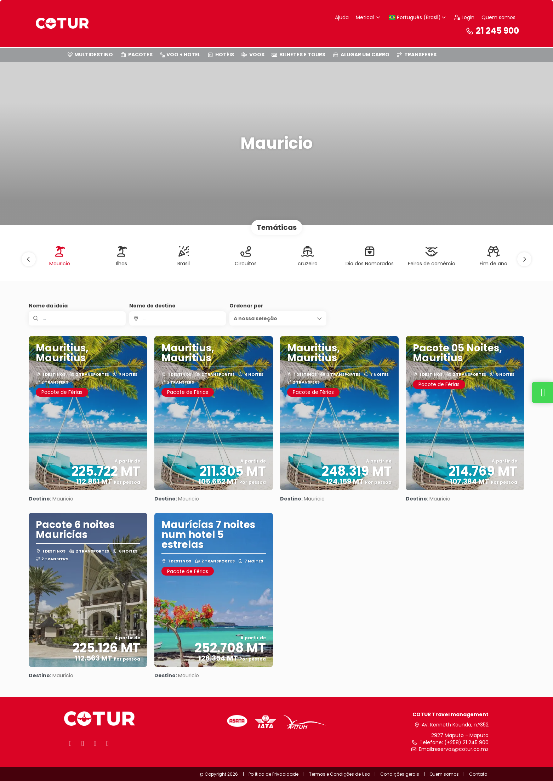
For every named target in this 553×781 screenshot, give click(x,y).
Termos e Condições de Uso (340, 774)
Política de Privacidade (273, 774)
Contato (478, 774)
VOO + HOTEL (180, 54)
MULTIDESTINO (90, 54)
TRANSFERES (417, 54)
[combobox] (177, 318)
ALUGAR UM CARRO (360, 54)
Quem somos (498, 17)
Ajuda (342, 17)
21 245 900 (492, 30)
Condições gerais (399, 774)
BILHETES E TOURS (299, 54)
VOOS (252, 54)
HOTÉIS (220, 54)
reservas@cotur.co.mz (461, 749)
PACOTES (136, 54)
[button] (29, 259)
